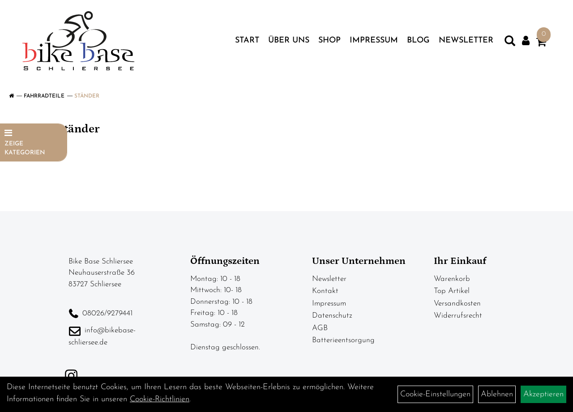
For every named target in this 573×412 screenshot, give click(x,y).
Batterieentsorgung (343, 340)
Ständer (86, 96)
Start (247, 40)
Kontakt (325, 291)
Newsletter (466, 40)
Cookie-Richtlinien (159, 399)
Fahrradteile (44, 96)
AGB (320, 328)
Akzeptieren (543, 394)
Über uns (288, 40)
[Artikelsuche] (510, 43)
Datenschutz (332, 315)
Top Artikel (452, 291)
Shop (329, 40)
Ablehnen (497, 394)
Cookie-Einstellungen (435, 394)
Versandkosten (457, 303)
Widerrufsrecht (458, 315)
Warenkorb (452, 279)
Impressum (374, 40)
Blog (418, 40)
